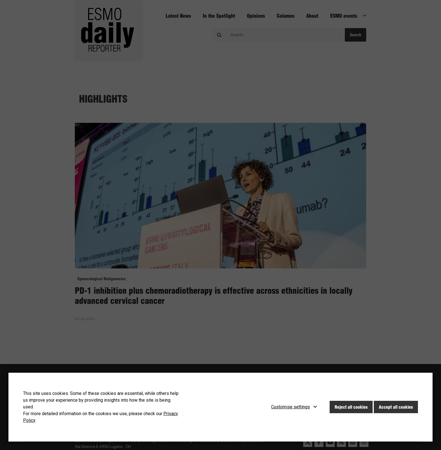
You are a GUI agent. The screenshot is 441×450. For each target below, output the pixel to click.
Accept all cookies (396, 407)
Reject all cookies (351, 407)
